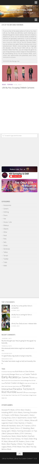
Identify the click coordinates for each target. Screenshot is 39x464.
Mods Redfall (22, 436)
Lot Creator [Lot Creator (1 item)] (32, 383)
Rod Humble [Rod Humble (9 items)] (9, 392)
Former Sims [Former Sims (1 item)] (7, 380)
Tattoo (5, 252)
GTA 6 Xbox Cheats (23, 410)
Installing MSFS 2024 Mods (12, 413)
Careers (5, 209)
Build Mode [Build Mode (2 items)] (19, 372)
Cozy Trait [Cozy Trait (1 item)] (21, 374)
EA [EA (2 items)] (36, 375)
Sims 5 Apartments (19, 418)
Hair (4, 219)
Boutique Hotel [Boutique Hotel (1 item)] (11, 372)
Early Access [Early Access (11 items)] (9, 377)
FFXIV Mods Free (18, 447)
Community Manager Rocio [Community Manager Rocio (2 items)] (10, 375)
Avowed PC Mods (8, 410)
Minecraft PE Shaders (17, 442)
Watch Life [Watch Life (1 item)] (4, 398)
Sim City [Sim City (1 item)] (3, 395)
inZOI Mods (14, 415)
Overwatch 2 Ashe (27, 415)
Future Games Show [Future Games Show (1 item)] (15, 380)
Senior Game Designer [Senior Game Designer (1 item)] (31, 392)
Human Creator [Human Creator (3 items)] (11, 383)
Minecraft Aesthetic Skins (11, 426)
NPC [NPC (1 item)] (21, 386)
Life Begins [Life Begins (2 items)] (20, 383)
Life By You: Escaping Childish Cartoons (18, 88)
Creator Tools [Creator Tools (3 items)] (29, 374)
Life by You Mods (7, 459)
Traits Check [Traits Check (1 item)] (14, 395)
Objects (5, 229)
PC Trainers (26, 426)
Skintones (6, 249)
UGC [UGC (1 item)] (19, 395)
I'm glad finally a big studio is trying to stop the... (17, 356)
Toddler (5, 259)
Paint (5, 235)
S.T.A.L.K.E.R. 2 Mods (21, 421)
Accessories (7, 205)
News (4, 84)
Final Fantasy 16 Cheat (19, 439)
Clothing (6, 212)
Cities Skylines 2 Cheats (23, 423)
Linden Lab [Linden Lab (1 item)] (27, 383)
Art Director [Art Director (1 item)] (4, 372)
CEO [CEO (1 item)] (24, 372)
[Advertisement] (19, 113)
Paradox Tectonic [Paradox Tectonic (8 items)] (22, 389)
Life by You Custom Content (23, 459)
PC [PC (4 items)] (34, 389)
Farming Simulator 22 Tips (27, 431)
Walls (5, 266)
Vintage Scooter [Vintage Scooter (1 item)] (33, 395)
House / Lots (7, 222)
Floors (5, 215)
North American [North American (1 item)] (8, 386)
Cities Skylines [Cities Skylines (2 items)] (29, 372)
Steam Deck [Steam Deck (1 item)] (8, 395)
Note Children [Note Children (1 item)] (16, 386)
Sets (4, 242)
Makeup (6, 225)
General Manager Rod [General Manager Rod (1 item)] (26, 380)
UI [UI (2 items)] (21, 395)
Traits (5, 262)
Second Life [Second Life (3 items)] (20, 392)
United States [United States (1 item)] (25, 395)
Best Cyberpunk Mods (10, 434)
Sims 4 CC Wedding (22, 428)
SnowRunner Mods (9, 436)
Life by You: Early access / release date (24, 324)
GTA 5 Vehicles (25, 434)
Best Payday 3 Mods (14, 444)
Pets (4, 239)
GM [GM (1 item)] (32, 380)
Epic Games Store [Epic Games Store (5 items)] (25, 377)
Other (5, 232)
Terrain (10, 84)
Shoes (5, 245)
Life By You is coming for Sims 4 (21, 315)
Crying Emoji (6, 418)
